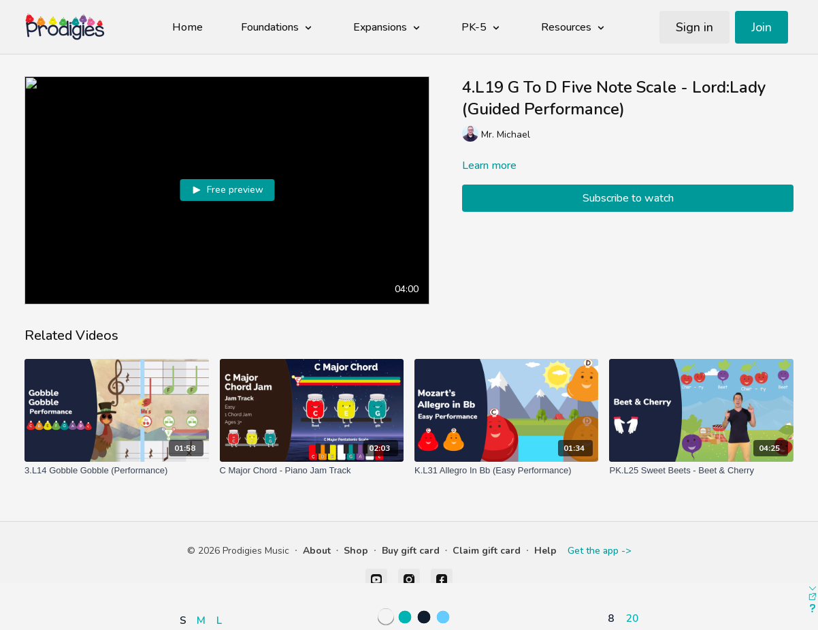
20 (632, 618)
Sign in (694, 27)
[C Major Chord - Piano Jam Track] (312, 470)
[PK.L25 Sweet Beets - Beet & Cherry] (701, 470)
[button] (204, 580)
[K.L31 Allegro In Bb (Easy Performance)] (506, 470)
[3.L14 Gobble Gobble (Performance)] (116, 470)
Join (761, 27)
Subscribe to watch (628, 198)
